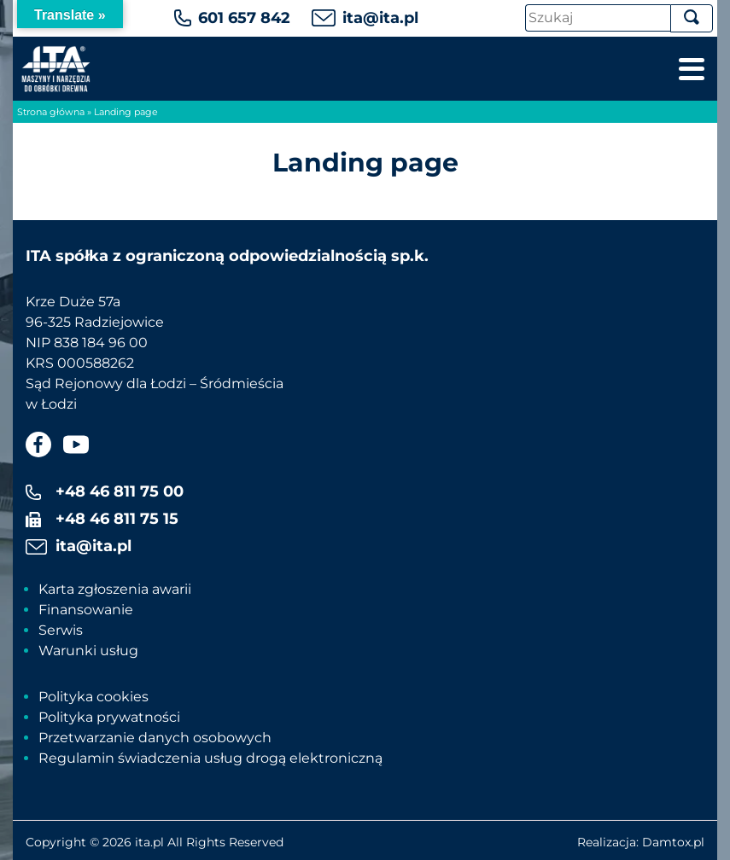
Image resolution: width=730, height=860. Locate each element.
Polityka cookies (93, 697)
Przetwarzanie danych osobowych (155, 737)
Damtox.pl (673, 842)
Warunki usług (88, 650)
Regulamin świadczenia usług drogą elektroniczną (210, 758)
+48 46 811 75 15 (116, 518)
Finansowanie (85, 609)
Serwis (60, 630)
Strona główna (51, 112)
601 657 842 (244, 17)
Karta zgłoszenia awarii (114, 589)
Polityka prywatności (109, 717)
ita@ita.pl (380, 17)
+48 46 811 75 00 (119, 491)
